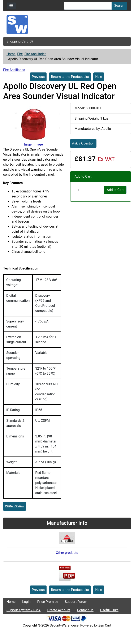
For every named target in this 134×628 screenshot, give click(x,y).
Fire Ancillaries (35, 54)
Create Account (58, 610)
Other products (67, 553)
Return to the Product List (70, 77)
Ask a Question (83, 143)
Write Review (14, 506)
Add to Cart (115, 190)
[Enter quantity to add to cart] (89, 190)
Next (98, 77)
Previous (38, 77)
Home (11, 54)
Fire (20, 54)
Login (26, 602)
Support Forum (76, 602)
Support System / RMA (23, 610)
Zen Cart (105, 625)
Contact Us (85, 610)
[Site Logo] (67, 24)
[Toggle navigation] (11, 6)
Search (119, 6)
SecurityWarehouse (64, 625)
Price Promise (47, 602)
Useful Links (109, 610)
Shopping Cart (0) (20, 41)
